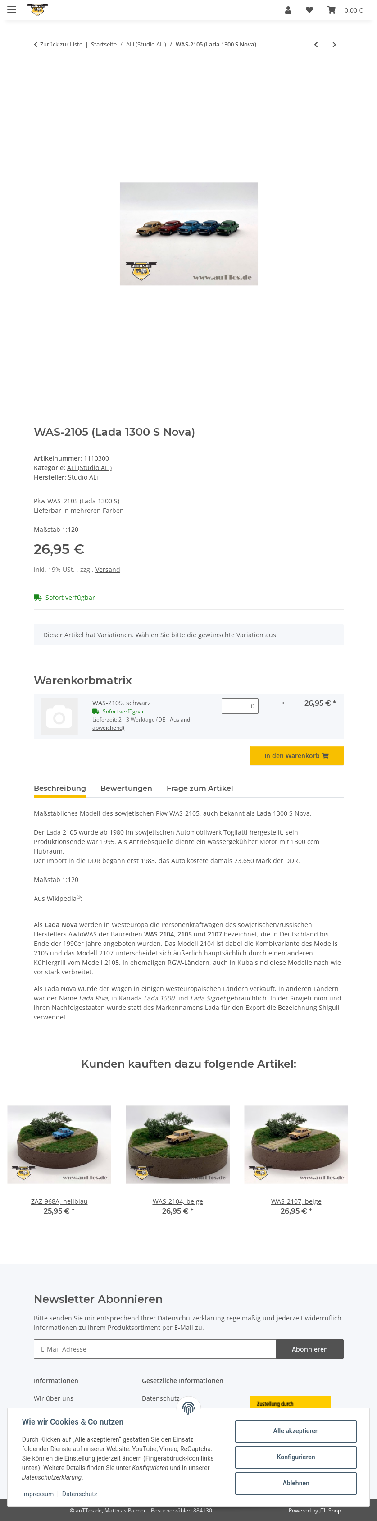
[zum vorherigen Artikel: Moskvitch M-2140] (316, 44)
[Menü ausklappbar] (11, 5)
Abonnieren (310, 1349)
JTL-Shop (330, 1510)
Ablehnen (295, 1483)
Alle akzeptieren (295, 1430)
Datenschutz (79, 1494)
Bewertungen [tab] (126, 788)
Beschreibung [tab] (60, 788)
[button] (288, 10)
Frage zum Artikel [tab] (200, 788)
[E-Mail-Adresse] (155, 1349)
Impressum (38, 1494)
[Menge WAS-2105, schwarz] (240, 706)
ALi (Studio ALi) (89, 467)
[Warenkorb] (345, 10)
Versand (107, 569)
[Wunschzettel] (309, 10)
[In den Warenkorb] (41, 74)
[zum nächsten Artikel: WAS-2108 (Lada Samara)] (334, 44)
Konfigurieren (296, 1457)
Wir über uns (53, 1398)
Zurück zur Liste (61, 44)
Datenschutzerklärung (191, 1318)
